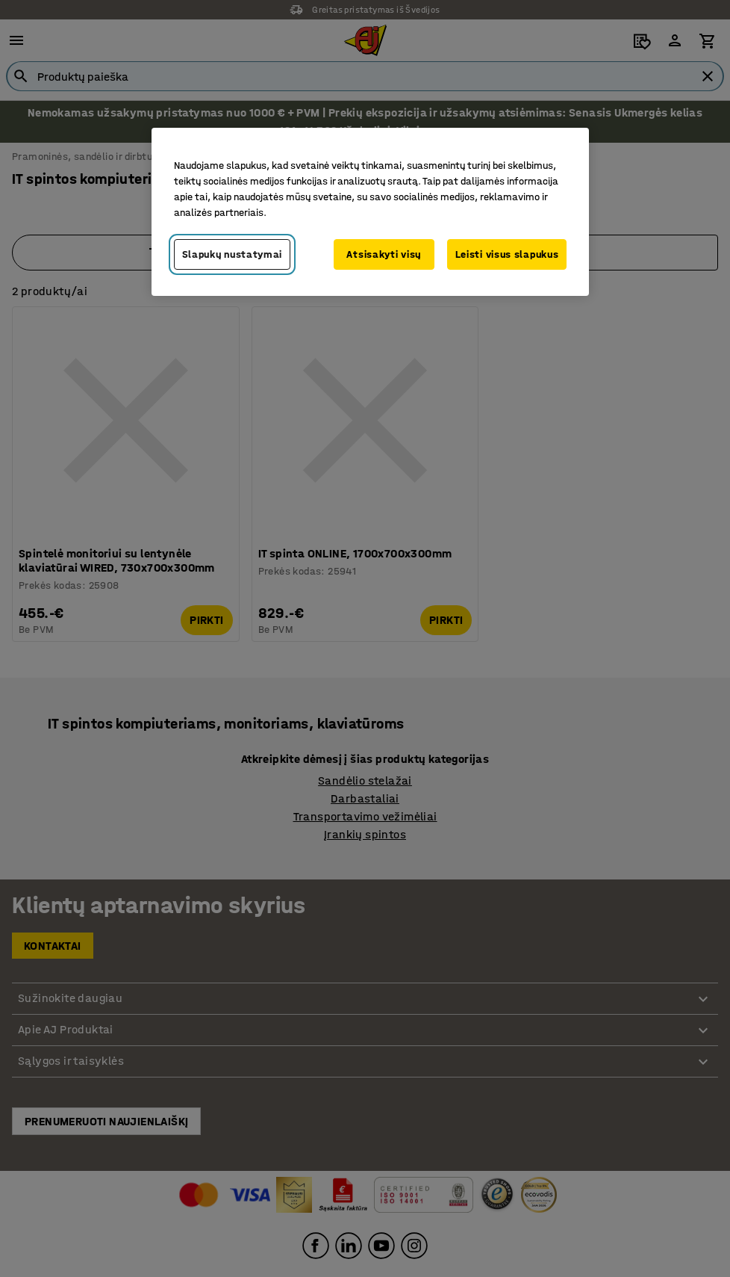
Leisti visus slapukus (507, 254)
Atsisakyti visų (383, 254)
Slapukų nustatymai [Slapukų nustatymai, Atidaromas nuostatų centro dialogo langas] (232, 254)
